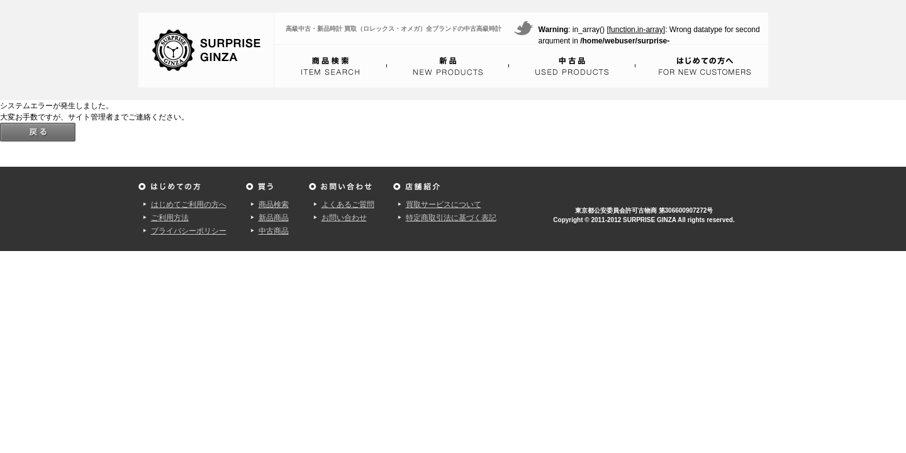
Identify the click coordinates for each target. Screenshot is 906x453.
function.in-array (636, 29)
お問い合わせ (344, 217)
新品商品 (274, 217)
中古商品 (274, 230)
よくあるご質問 (348, 204)
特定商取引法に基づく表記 (451, 217)
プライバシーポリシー (188, 230)
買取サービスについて (443, 204)
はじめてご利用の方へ (188, 204)
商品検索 (274, 204)
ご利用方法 (170, 217)
